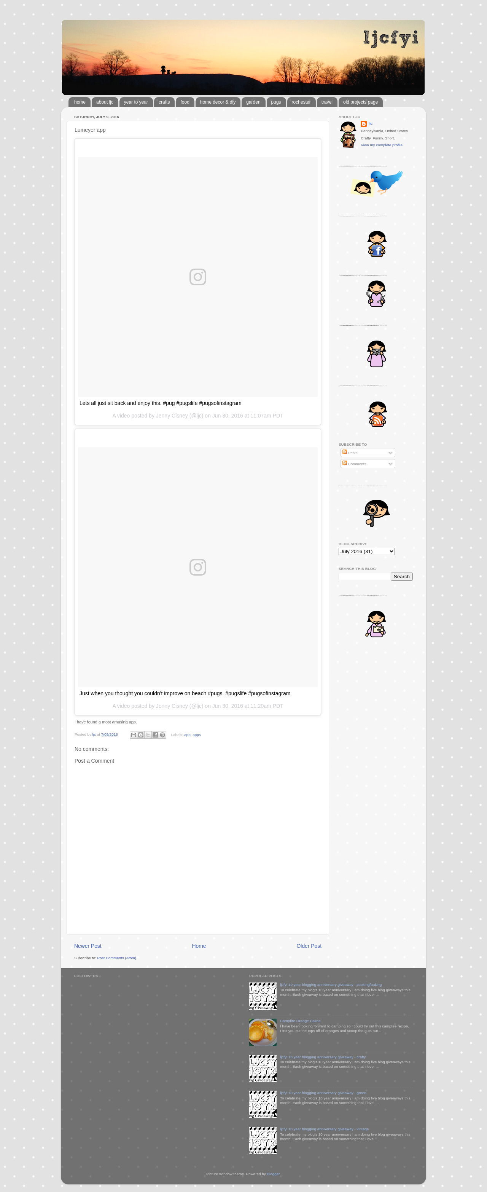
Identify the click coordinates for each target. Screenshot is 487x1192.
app (187, 734)
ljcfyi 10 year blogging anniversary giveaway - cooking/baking (331, 984)
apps (197, 734)
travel (327, 102)
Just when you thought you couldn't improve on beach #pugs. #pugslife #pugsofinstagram (185, 693)
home (80, 102)
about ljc (104, 102)
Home (199, 946)
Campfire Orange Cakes (300, 1021)
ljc (370, 123)
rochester (301, 102)
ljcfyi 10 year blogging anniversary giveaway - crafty (323, 1057)
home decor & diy (218, 102)
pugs (276, 102)
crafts (164, 102)
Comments (354, 464)
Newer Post (88, 946)
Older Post (309, 946)
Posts (349, 453)
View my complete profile (382, 145)
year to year (136, 102)
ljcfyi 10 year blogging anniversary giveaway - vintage (324, 1129)
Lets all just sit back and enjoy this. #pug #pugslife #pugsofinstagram (161, 403)
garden (253, 102)
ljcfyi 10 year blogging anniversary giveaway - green (323, 1093)
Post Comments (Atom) (116, 958)
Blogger (273, 1174)
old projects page (360, 102)
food (184, 102)
